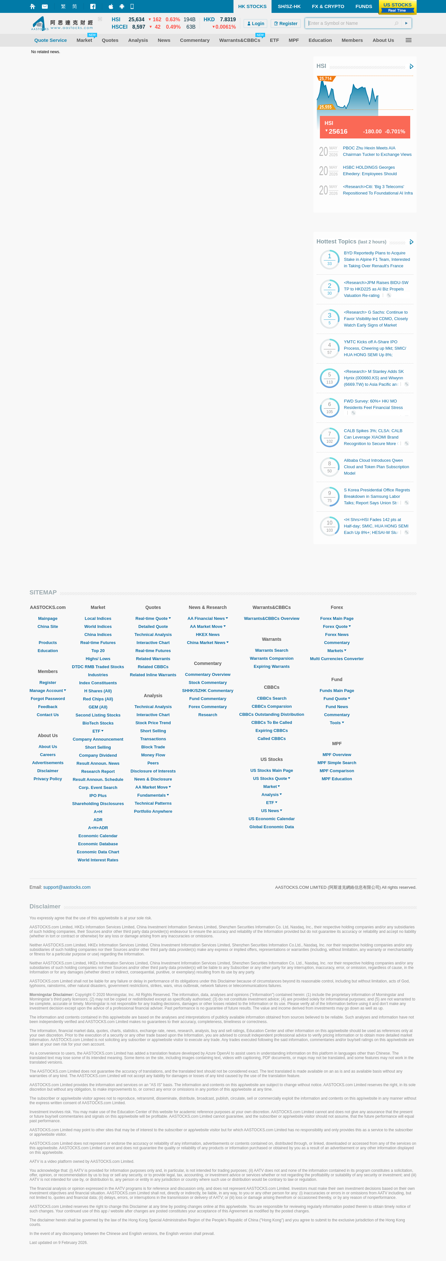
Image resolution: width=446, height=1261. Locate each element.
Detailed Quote (153, 626)
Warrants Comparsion (271, 658)
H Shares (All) (98, 690)
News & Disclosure (153, 779)
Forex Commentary (208, 706)
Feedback (47, 706)
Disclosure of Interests (153, 771)
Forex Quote (337, 626)
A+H (98, 811)
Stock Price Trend (153, 722)
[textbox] (358, 23)
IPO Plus (97, 795)
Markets (336, 650)
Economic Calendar (97, 835)
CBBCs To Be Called (271, 722)
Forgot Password (48, 698)
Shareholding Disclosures (98, 803)
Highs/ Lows (98, 658)
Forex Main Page (336, 618)
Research (207, 714)
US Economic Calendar (272, 818)
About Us (47, 746)
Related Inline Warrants (153, 674)
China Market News (208, 642)
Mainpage (47, 618)
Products (48, 642)
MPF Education (337, 778)
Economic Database (98, 843)
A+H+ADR (98, 827)
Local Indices (98, 618)
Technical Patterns (153, 803)
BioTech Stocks (98, 723)
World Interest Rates (98, 860)
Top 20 (97, 650)
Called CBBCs (272, 738)
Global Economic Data (272, 826)
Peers (153, 763)
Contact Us (48, 714)
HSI (321, 66)
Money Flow (153, 755)
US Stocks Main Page (271, 770)
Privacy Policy (48, 778)
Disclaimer (47, 770)
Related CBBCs (153, 666)
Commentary (337, 642)
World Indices (98, 626)
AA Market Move (153, 787)
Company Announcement (98, 739)
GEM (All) (98, 707)
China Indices (98, 634)
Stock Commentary (208, 682)
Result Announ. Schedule (98, 779)
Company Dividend (98, 755)
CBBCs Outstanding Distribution (271, 714)
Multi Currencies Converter (337, 658)
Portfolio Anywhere (153, 811)
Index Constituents (98, 682)
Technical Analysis (153, 634)
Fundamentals (153, 795)
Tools (337, 722)
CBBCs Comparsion (272, 706)
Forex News (337, 634)
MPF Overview (336, 754)
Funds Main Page (337, 690)
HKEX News (208, 634)
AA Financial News (207, 618)
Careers (47, 754)
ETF (98, 731)
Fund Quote (336, 698)
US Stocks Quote (271, 778)
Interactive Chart (153, 642)
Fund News (337, 706)
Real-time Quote (153, 618)
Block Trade (153, 746)
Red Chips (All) (98, 699)
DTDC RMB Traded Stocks (98, 666)
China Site (47, 626)
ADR (98, 819)
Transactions (153, 738)
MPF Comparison (337, 770)
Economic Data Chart (98, 851)
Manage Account (48, 690)
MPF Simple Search (336, 762)
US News (271, 810)
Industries (98, 674)
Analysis (272, 794)
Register (47, 682)
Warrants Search (271, 650)
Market (271, 786)
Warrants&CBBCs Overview (271, 618)
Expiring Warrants (272, 666)
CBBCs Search (272, 698)
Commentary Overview (208, 674)
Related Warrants (153, 658)
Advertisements (48, 762)
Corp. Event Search (98, 787)
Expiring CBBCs (271, 730)
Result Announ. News (97, 763)
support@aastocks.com (67, 887)
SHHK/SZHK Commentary (207, 690)
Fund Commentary (207, 698)
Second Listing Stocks (97, 715)
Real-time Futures (98, 642)
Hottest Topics (352, 241)
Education (48, 650)
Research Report (98, 771)
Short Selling (98, 747)
